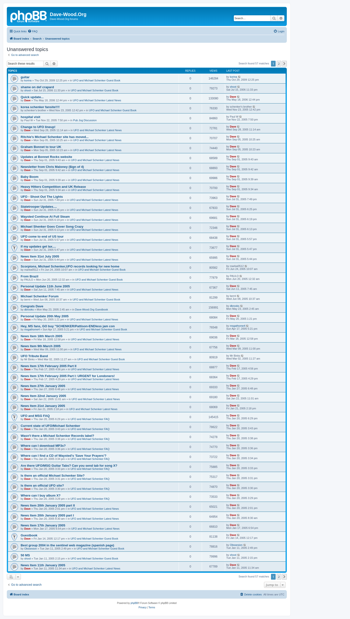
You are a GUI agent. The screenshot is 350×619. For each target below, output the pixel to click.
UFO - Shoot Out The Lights (42, 196)
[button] (284, 64)
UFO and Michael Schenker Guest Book (96, 80)
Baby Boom (29, 177)
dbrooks (29, 309)
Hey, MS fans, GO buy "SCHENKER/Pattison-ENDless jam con (68, 326)
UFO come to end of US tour (42, 236)
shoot (27, 90)
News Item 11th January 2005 (43, 565)
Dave (27, 100)
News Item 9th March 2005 (41, 346)
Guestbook (29, 535)
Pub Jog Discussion (85, 120)
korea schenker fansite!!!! (40, 107)
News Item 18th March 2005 (41, 336)
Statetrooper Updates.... (39, 206)
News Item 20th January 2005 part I (47, 515)
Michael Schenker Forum (40, 296)
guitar (25, 77)
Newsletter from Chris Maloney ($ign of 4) (52, 167)
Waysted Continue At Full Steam (45, 216)
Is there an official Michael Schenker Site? (53, 475)
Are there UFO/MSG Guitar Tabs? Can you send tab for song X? (69, 465)
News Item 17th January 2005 (43, 525)
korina (28, 80)
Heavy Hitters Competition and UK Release (53, 187)
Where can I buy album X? (41, 495)
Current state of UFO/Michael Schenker (50, 426)
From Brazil (29, 276)
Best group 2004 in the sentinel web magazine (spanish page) (67, 545)
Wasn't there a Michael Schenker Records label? (57, 436)
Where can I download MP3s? (43, 445)
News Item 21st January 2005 (43, 406)
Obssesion (30, 548)
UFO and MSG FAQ (35, 416)
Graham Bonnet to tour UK (41, 147)
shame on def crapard (37, 87)
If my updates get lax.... (38, 246)
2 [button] (279, 63)
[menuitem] (32, 31)
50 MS (25, 555)
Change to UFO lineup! (38, 127)
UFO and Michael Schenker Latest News (97, 100)
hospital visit (30, 117)
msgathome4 (32, 329)
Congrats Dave (32, 306)
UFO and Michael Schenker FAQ (89, 419)
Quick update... (32, 97)
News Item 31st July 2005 (40, 256)
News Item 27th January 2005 (43, 386)
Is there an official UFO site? (42, 485)
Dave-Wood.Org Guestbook (91, 309)
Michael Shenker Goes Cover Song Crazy (52, 226)
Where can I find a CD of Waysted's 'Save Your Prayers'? (63, 455)
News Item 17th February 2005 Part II (48, 366)
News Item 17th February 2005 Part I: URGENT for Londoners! (68, 376)
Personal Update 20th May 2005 (45, 316)
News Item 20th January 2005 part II (48, 505)
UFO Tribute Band (34, 356)
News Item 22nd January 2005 (43, 396)
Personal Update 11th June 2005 (45, 286)
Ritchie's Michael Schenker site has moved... (54, 137)
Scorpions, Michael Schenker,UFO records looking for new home (70, 266)
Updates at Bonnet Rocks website (46, 157)
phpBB (134, 603)
